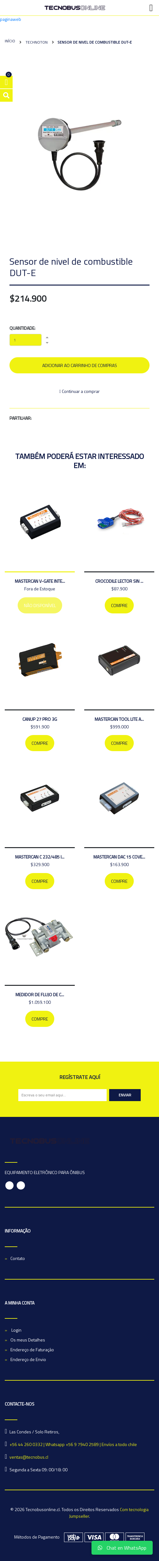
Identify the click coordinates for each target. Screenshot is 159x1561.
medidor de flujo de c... (39, 994)
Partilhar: (20, 418)
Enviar (125, 1095)
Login (15, 1330)
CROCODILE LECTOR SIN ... (119, 581)
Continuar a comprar (79, 391)
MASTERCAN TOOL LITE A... (119, 719)
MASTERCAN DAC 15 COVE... (119, 856)
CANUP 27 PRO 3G (39, 719)
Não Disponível (40, 605)
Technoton (36, 42)
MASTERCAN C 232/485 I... (39, 856)
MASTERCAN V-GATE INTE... (40, 581)
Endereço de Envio (28, 1359)
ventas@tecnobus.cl (28, 1457)
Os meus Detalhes (27, 1339)
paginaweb (10, 19)
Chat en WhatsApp (122, 1548)
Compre (119, 605)
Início (10, 41)
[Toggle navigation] (151, 8)
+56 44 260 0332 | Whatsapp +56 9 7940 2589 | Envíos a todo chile (73, 1444)
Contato (17, 1258)
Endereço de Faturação (32, 1349)
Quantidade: (22, 328)
